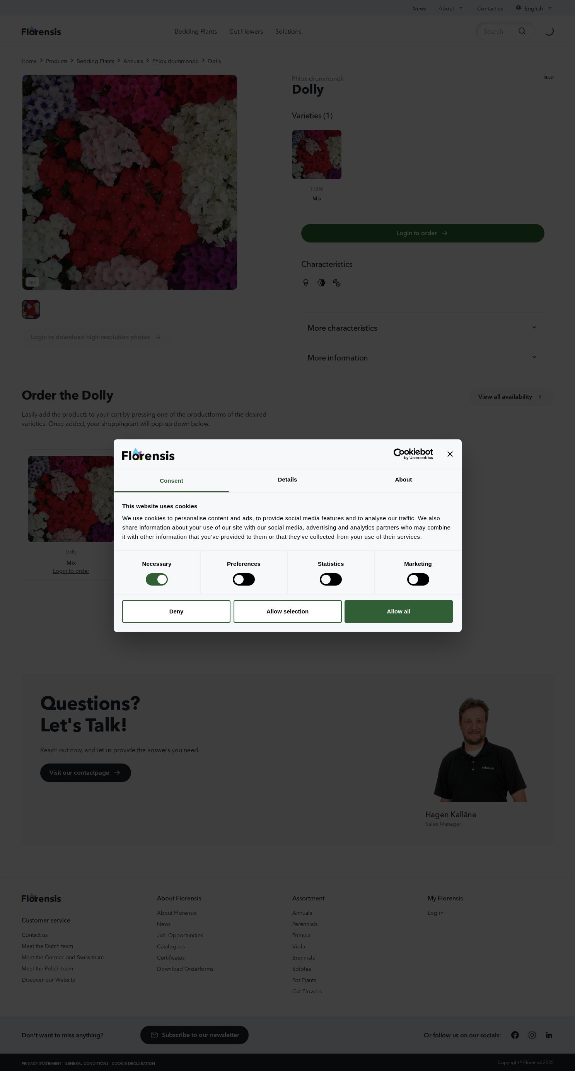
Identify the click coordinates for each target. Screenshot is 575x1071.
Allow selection (287, 611)
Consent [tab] (171, 480)
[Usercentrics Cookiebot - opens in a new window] (399, 454)
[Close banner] (450, 454)
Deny (176, 611)
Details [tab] (287, 479)
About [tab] (403, 479)
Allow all (399, 611)
